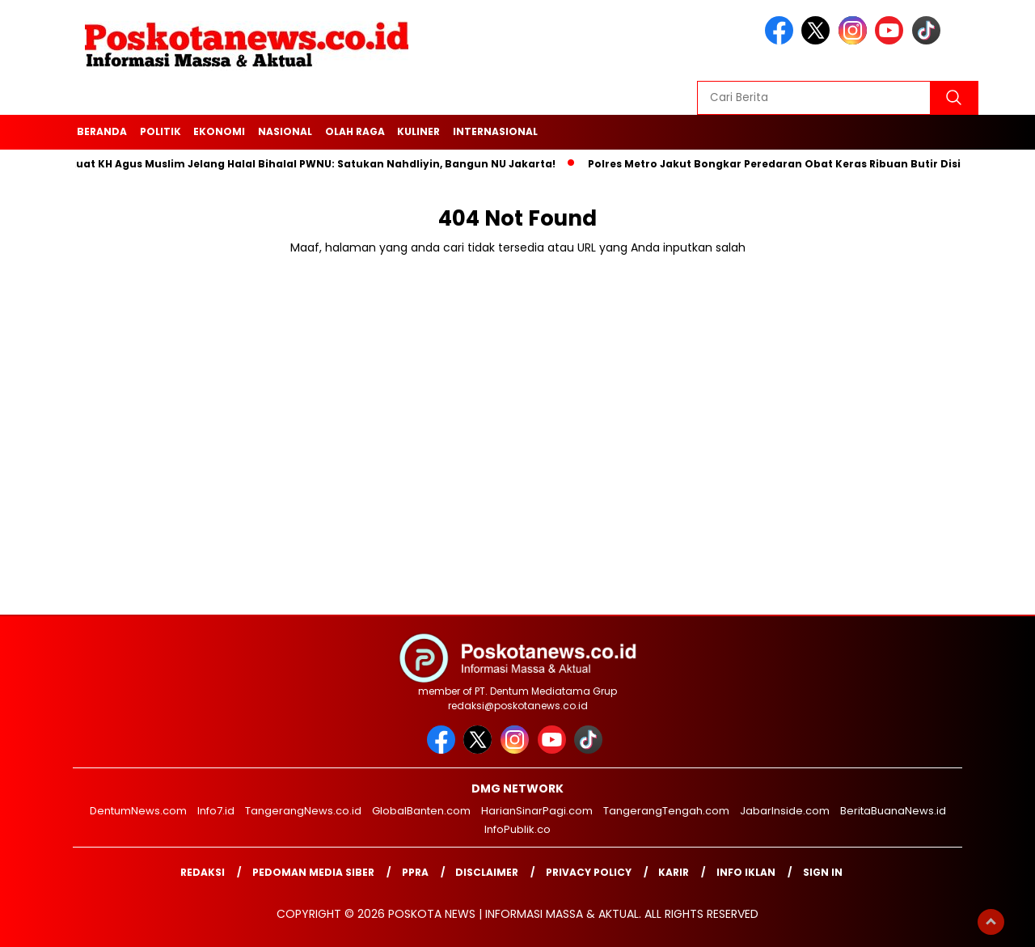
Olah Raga (355, 131)
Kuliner (418, 131)
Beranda (102, 131)
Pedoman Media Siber (313, 872)
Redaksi (202, 872)
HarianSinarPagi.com (537, 810)
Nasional (285, 131)
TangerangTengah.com (666, 810)
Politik (160, 131)
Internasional (495, 131)
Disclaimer (486, 872)
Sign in (823, 872)
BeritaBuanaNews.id (893, 810)
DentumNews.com (138, 810)
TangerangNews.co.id (303, 810)
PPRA (415, 872)
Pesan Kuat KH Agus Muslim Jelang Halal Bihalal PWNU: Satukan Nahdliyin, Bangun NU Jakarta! (300, 164)
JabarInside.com (785, 810)
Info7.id (215, 810)
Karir (673, 872)
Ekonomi (219, 131)
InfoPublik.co (517, 829)
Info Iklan (745, 872)
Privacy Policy (589, 872)
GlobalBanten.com (421, 810)
